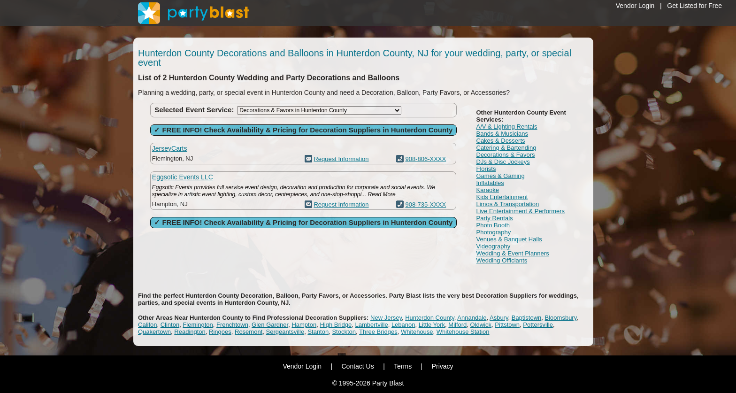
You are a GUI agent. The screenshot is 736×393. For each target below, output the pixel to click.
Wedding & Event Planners (512, 253)
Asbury (499, 317)
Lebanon (403, 324)
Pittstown (507, 324)
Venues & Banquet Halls (509, 239)
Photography (493, 232)
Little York (432, 324)
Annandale (471, 317)
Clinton (170, 324)
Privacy (442, 366)
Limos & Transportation (507, 204)
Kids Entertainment (502, 196)
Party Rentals (494, 218)
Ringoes (220, 331)
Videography (493, 246)
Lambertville (371, 324)
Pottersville (538, 324)
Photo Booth (493, 225)
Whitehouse (417, 331)
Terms (403, 366)
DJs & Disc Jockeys (503, 161)
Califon (147, 324)
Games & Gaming (500, 175)
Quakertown (154, 331)
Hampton (303, 324)
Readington (190, 331)
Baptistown (527, 317)
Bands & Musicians (502, 133)
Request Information (341, 158)
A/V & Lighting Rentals (506, 126)
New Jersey (386, 317)
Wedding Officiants (502, 260)
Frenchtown (232, 324)
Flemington (198, 324)
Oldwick (481, 324)
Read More (381, 194)
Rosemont (248, 331)
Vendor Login (635, 5)
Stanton (318, 331)
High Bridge (336, 324)
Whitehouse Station (463, 331)
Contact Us (357, 366)
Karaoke (487, 189)
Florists (486, 168)
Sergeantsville (285, 331)
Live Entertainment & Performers (520, 211)
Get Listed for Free (694, 5)
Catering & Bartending (506, 147)
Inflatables (490, 182)
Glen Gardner (270, 324)
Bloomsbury (561, 317)
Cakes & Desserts (500, 140)
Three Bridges (378, 331)
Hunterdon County (429, 317)
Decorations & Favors (505, 154)
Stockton (344, 331)
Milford (457, 324)
